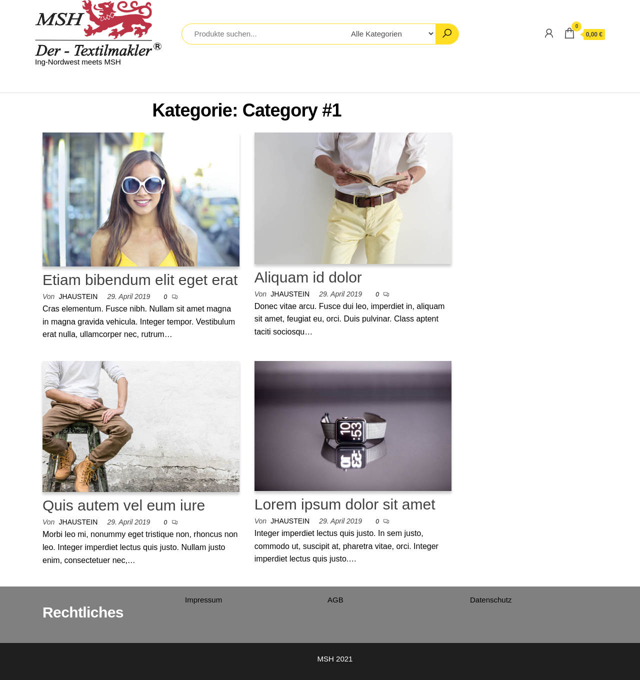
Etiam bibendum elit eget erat (140, 280)
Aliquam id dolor (308, 277)
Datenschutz (491, 600)
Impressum (203, 600)
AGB (336, 600)
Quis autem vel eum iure (123, 505)
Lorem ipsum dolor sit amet (345, 504)
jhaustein (78, 296)
